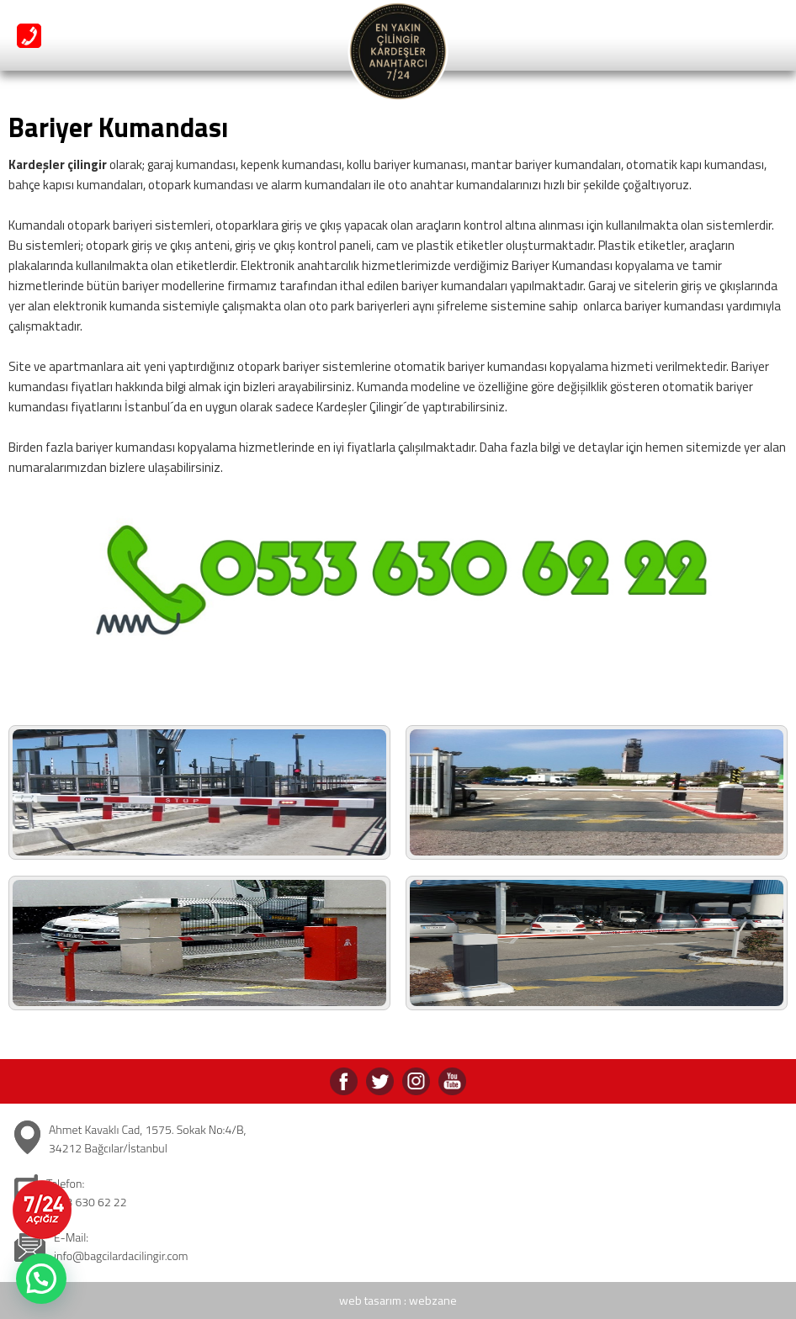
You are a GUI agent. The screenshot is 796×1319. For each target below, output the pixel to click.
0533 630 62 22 (86, 1201)
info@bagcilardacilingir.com (121, 1255)
